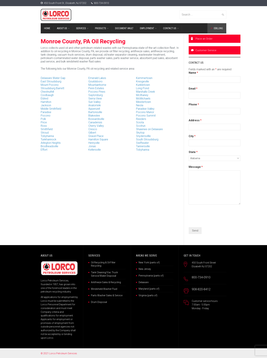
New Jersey (145, 269)
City (192, 136)
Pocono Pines (96, 91)
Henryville (94, 142)
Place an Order (202, 38)
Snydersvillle (143, 136)
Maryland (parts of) (149, 288)
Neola (139, 105)
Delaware (143, 282)
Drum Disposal (99, 302)
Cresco (92, 129)
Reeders (141, 119)
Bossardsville (96, 119)
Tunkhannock (48, 139)
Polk (43, 119)
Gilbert (92, 132)
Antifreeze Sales (99, 282)
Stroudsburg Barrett (52, 88)
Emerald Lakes (97, 78)
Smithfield (47, 129)
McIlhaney (142, 95)
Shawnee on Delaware (149, 129)
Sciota (140, 122)
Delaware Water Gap (53, 78)
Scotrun (140, 125)
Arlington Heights (51, 142)
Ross (44, 125)
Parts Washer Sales (101, 295)
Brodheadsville (49, 146)
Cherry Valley (96, 125)
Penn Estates (96, 88)
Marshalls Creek (145, 91)
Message (196, 167)
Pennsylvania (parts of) (151, 275)
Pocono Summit (146, 115)
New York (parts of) (149, 262)
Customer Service (203, 50)
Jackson (46, 105)
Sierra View (95, 98)
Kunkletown (143, 84)
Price (44, 122)
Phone (194, 104)
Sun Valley (94, 102)
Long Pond (142, 88)
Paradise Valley (145, 108)
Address (195, 120)
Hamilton (46, 102)
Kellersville (94, 149)
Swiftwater (142, 142)
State (193, 152)
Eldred (44, 98)
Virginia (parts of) (148, 295)
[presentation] (214, 216)
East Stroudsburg (51, 81)
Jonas (92, 146)
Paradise (46, 112)
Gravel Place (96, 136)
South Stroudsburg (147, 139)
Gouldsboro (95, 81)
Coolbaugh (47, 95)
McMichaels (143, 98)
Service (118, 295)
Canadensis (95, 122)
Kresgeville (142, 81)
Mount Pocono (50, 84)
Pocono (45, 115)
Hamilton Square (98, 139)
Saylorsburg (95, 95)
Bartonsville (95, 112)
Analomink (94, 105)
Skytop (140, 132)
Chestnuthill (47, 91)
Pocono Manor (145, 112)
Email (193, 88)
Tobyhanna (47, 136)
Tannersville (143, 146)
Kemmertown (144, 78)
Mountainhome (97, 84)
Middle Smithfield (51, 108)
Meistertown (143, 102)
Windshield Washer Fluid (104, 289)
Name (193, 72)
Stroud (45, 132)
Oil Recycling (98, 262)
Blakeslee (94, 115)
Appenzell (94, 108)
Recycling (116, 282)
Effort (44, 149)
